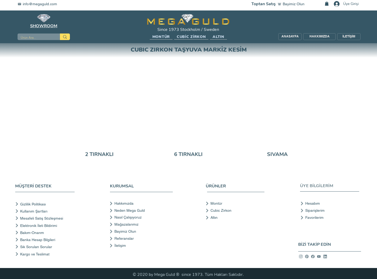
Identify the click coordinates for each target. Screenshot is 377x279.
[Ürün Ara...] (35, 38)
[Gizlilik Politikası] (46, 204)
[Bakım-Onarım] (46, 232)
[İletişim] (140, 245)
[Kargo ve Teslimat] (46, 254)
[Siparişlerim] (328, 210)
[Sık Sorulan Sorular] (46, 246)
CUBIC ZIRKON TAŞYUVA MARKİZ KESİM (189, 50)
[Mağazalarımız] (140, 224)
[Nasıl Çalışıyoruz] (140, 217)
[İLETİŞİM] (349, 36)
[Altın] (233, 217)
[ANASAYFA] (290, 36)
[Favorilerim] (328, 217)
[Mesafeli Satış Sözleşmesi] (46, 218)
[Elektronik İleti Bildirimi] (46, 225)
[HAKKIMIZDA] (319, 36)
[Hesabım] (328, 203)
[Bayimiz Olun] (292, 4)
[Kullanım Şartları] (46, 211)
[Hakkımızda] (140, 203)
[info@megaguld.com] (41, 4)
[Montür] (233, 203)
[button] (161, 37)
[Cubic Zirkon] (233, 210)
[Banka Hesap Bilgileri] (46, 239)
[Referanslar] (140, 238)
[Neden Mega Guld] (140, 210)
